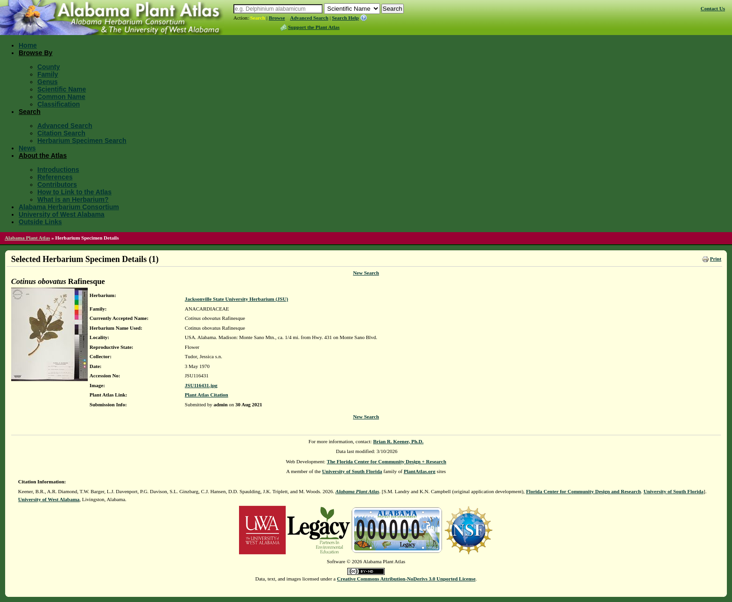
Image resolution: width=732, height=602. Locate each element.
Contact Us (713, 8)
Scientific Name (61, 89)
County (48, 67)
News (27, 148)
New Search (366, 273)
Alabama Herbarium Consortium (69, 207)
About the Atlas (43, 155)
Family (47, 74)
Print (715, 259)
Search (257, 18)
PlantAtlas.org (420, 471)
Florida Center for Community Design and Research (583, 491)
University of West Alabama (62, 214)
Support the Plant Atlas (313, 27)
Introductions (58, 169)
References (55, 177)
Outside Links (40, 222)
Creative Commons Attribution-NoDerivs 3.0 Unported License (406, 578)
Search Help (345, 18)
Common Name (61, 96)
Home (28, 45)
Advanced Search (309, 18)
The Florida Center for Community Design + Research (386, 461)
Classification (58, 104)
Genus (47, 81)
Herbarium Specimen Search (82, 140)
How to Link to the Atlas (74, 192)
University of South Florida (352, 471)
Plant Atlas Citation (206, 394)
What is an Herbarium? (72, 199)
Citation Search (61, 133)
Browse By (35, 53)
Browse (277, 18)
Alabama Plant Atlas (27, 238)
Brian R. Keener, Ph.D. (398, 441)
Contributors (57, 184)
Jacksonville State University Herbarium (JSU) (236, 299)
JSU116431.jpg (201, 385)
